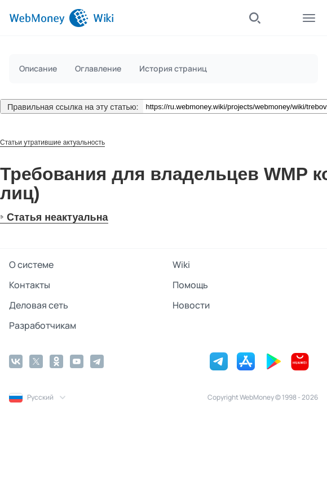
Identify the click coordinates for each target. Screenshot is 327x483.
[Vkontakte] (16, 361)
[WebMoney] (49, 18)
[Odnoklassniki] (56, 361)
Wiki (181, 264)
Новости (191, 305)
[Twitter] (36, 361)
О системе (31, 264)
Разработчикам (42, 325)
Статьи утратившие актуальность (52, 142)
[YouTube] (76, 361)
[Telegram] (97, 361)
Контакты (29, 285)
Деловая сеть (38, 305)
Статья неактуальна (57, 217)
